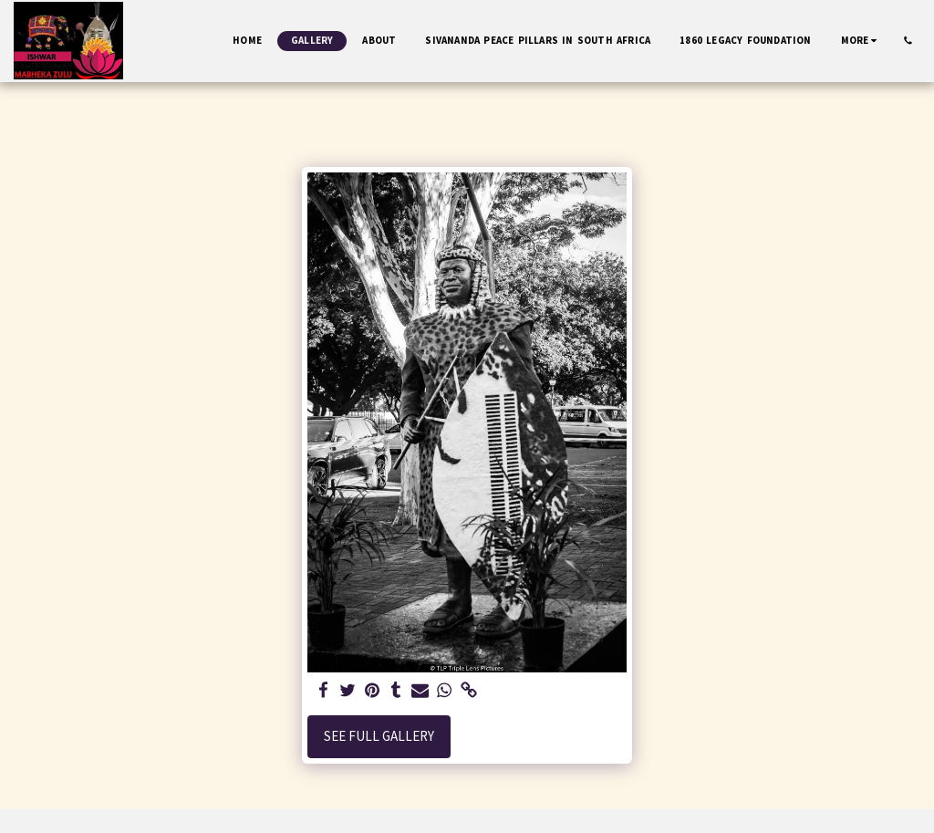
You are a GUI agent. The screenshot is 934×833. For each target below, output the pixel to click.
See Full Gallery (379, 735)
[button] (908, 41)
